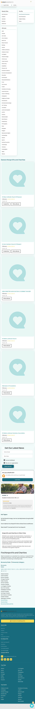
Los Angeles (21, 668)
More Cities (20, 681)
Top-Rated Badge (4, 650)
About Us (3, 628)
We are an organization (12, 463)
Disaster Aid (3, 693)
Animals (19, 695)
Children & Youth (4, 688)
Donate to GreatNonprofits (17, 621)
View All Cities (4, 600)
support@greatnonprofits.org (8, 656)
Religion (20, 693)
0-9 (2, 569)
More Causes (21, 701)
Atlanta (2, 668)
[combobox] (7, 5)
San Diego (20, 676)
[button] (30, 2)
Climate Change (4, 692)
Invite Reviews (4, 646)
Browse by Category (18, 562)
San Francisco (21, 678)
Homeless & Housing (22, 688)
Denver (2, 678)
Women (19, 699)
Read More (14, 508)
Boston (2, 672)
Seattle (19, 679)
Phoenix (20, 674)
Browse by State (5, 562)
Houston (3, 679)
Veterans (20, 697)
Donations (3, 644)
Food (2, 697)
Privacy (17, 706)
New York (20, 670)
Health (2, 699)
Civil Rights (3, 690)
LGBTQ (19, 690)
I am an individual (10, 460)
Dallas (2, 676)
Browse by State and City (7, 604)
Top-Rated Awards (5, 648)
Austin (2, 670)
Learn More (17, 479)
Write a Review (16, 204)
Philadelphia (20, 672)
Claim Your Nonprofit (5, 642)
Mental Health (21, 692)
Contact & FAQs (4, 632)
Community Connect (5, 636)
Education (3, 695)
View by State (4, 602)
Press (2, 634)
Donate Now (6, 204)
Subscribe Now (8, 466)
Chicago (3, 674)
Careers (2, 630)
